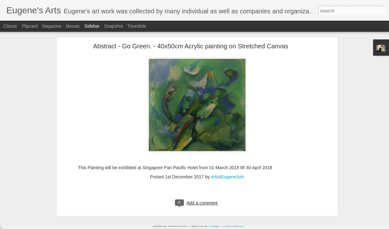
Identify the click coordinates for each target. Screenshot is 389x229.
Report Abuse (233, 225)
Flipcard (30, 26)
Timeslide (136, 26)
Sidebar (92, 26)
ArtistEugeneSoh (227, 155)
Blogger (214, 225)
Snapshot (113, 26)
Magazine (52, 26)
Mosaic (73, 26)
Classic (10, 26)
